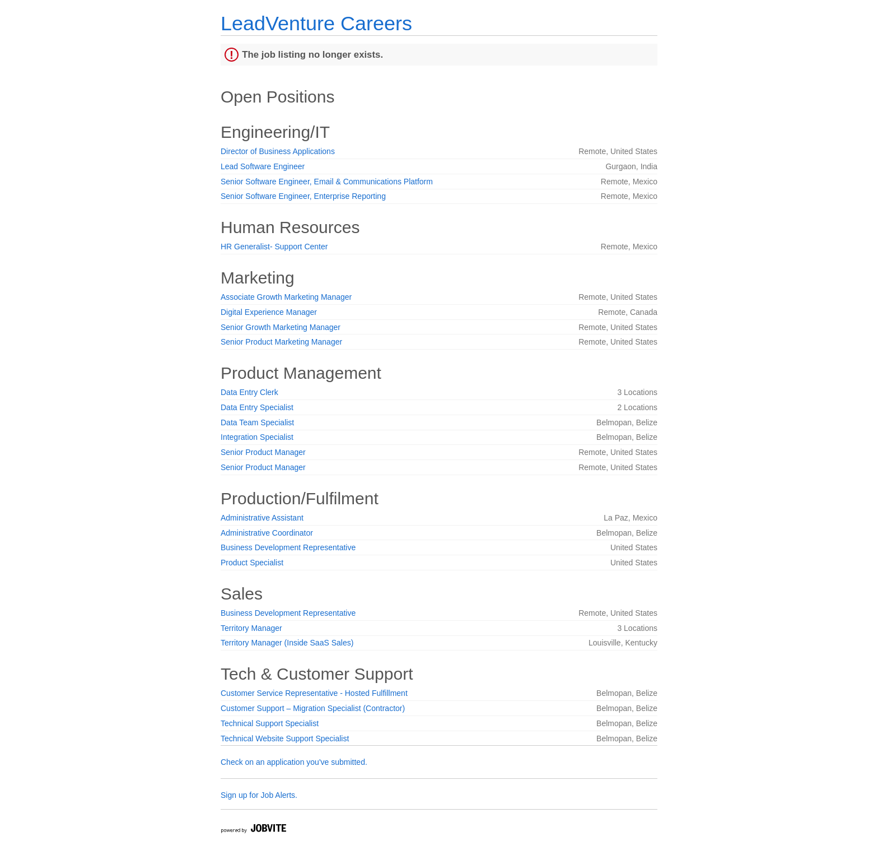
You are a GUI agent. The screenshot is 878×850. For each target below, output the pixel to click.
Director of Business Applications (278, 151)
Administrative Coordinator (267, 532)
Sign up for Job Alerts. (259, 795)
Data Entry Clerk (249, 392)
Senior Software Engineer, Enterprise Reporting (303, 196)
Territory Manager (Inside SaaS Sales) (287, 642)
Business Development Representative (288, 547)
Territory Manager (251, 628)
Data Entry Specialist (257, 407)
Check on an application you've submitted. (294, 762)
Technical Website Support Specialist (285, 738)
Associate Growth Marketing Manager (286, 296)
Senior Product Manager (263, 452)
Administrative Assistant (262, 517)
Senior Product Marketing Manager (281, 341)
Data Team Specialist (257, 422)
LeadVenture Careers (316, 23)
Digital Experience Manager (269, 312)
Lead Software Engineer (263, 166)
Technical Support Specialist (270, 723)
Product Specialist (252, 562)
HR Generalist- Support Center (274, 246)
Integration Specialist (257, 437)
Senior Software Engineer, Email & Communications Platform (327, 181)
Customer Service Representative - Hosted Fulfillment (314, 693)
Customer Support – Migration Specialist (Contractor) (313, 708)
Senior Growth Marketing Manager (280, 327)
